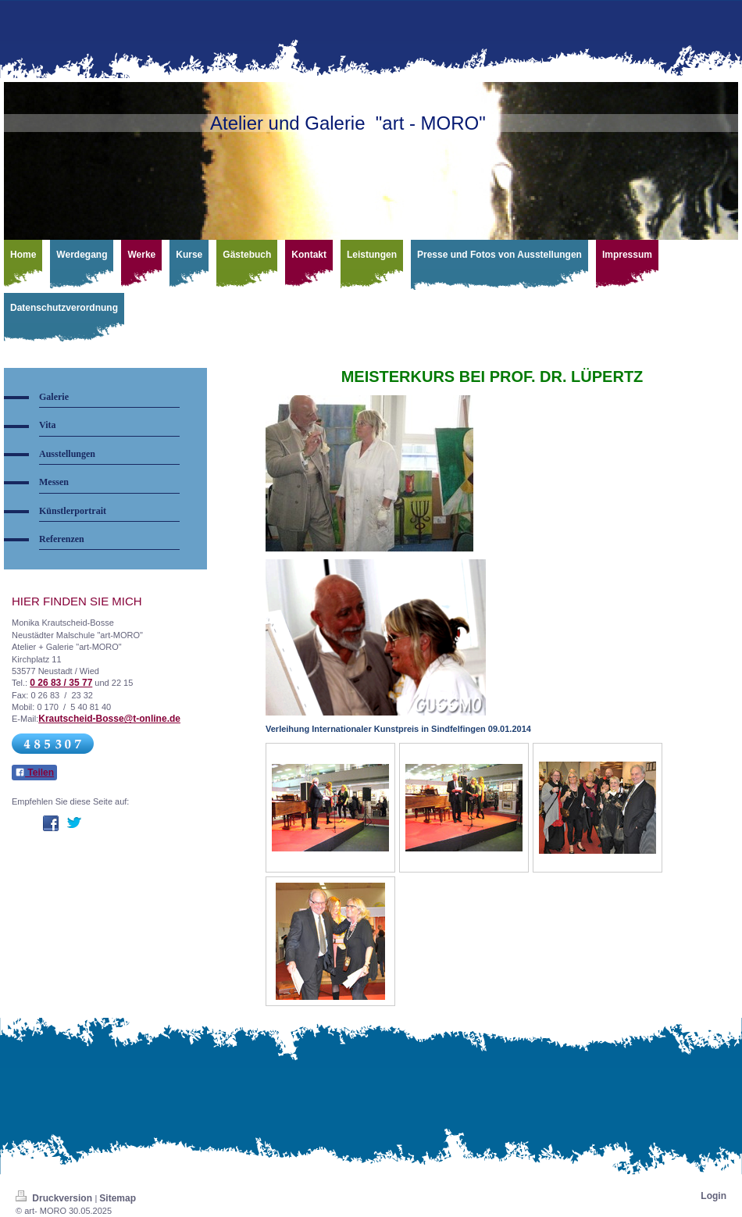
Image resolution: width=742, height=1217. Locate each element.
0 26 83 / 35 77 (61, 682)
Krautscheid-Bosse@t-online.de (109, 718)
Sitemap (117, 1198)
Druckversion (55, 1198)
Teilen (34, 772)
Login (713, 1195)
